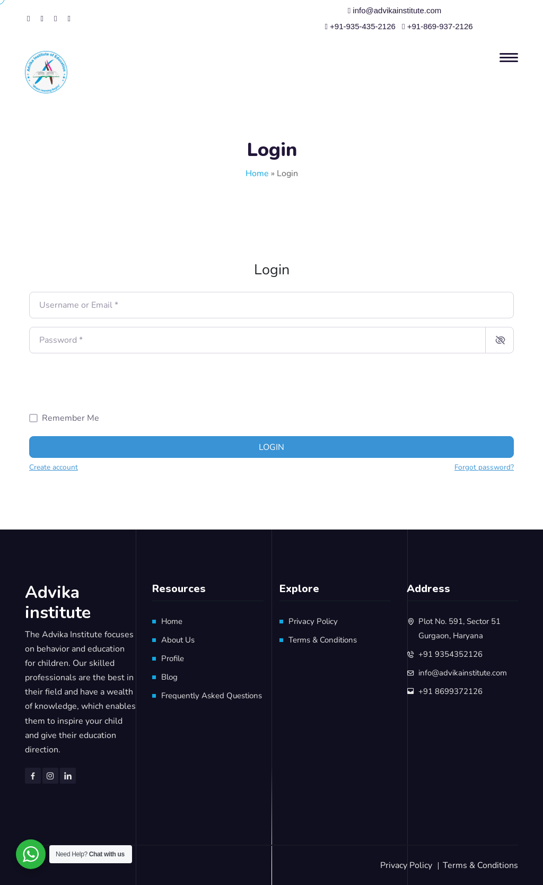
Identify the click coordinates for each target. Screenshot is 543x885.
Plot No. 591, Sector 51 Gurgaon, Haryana (459, 628)
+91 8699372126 (450, 691)
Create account (53, 467)
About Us (178, 640)
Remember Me (70, 418)
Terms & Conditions (322, 640)
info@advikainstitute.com (395, 10)
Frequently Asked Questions (211, 695)
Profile (172, 658)
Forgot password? (484, 467)
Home (257, 173)
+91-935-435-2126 (360, 26)
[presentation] (109, 382)
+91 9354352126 (450, 654)
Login (271, 447)
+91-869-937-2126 (437, 26)
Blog (169, 677)
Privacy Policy (313, 621)
